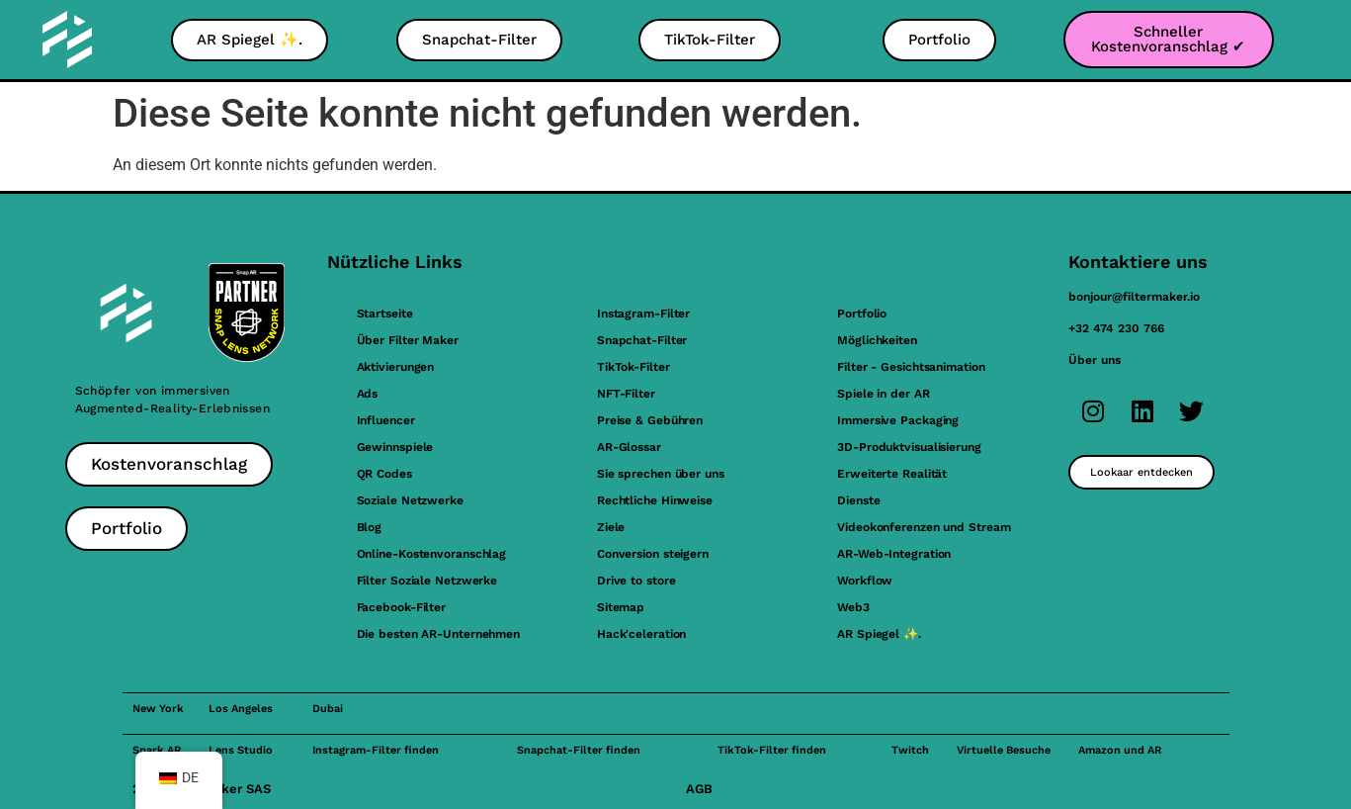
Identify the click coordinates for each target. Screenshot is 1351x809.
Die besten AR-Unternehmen (439, 634)
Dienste (858, 500)
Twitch (910, 750)
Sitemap (620, 607)
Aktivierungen (396, 367)
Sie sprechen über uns (660, 474)
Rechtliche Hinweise (655, 500)
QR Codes (384, 474)
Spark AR (156, 750)
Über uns (1094, 360)
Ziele (611, 527)
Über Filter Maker (408, 340)
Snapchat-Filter (642, 340)
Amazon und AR (1119, 750)
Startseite (385, 313)
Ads (368, 394)
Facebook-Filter (402, 607)
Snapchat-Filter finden (578, 750)
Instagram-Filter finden (375, 750)
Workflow (864, 580)
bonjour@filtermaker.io (1134, 297)
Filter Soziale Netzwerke (427, 580)
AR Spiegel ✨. (879, 634)
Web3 (853, 607)
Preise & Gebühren (650, 420)
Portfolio (862, 313)
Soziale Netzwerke (410, 500)
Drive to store (636, 580)
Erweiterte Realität (892, 474)
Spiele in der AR (883, 394)
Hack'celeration (642, 634)
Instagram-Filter (643, 313)
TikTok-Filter (633, 367)
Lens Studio (241, 750)
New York (158, 708)
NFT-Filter (626, 394)
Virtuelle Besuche (1004, 750)
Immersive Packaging (898, 420)
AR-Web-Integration (894, 554)
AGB (699, 788)
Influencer (386, 420)
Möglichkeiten (877, 340)
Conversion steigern (653, 554)
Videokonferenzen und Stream (923, 527)
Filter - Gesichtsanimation (910, 367)
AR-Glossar (629, 447)
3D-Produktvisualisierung (909, 447)
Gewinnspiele (395, 447)
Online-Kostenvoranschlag (432, 554)
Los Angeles (241, 708)
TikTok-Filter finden (772, 750)
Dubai (327, 708)
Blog (369, 527)
